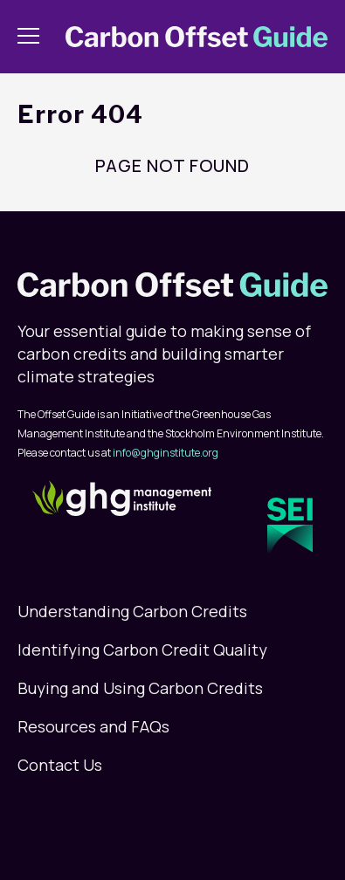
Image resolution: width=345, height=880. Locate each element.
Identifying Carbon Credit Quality (142, 649)
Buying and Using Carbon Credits (140, 687)
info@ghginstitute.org (165, 452)
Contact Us (59, 764)
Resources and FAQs (93, 726)
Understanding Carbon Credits (132, 611)
